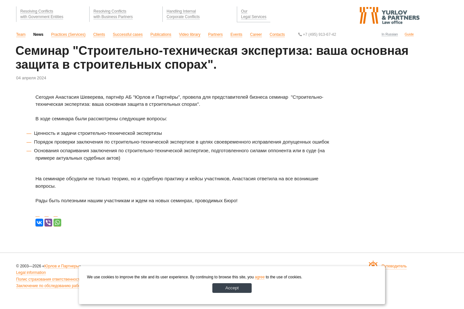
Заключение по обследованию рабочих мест (56, 286)
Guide (409, 34)
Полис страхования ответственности (49, 279)
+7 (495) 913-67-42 (317, 34)
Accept (232, 287)
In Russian (390, 34)
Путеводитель (394, 266)
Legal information (31, 272)
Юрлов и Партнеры (61, 266)
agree (260, 276)
